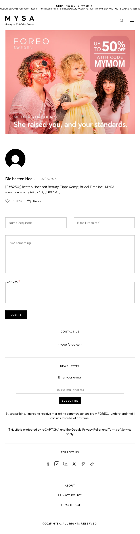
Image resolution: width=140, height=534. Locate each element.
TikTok (92, 463)
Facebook (48, 463)
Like (7, 201)
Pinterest (83, 463)
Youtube (65, 463)
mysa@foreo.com (70, 344)
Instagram (56, 463)
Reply (37, 201)
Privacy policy (70, 495)
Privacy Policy (92, 429)
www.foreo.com (16, 192)
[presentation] (40, 292)
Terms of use (70, 505)
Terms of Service (120, 429)
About (70, 485)
